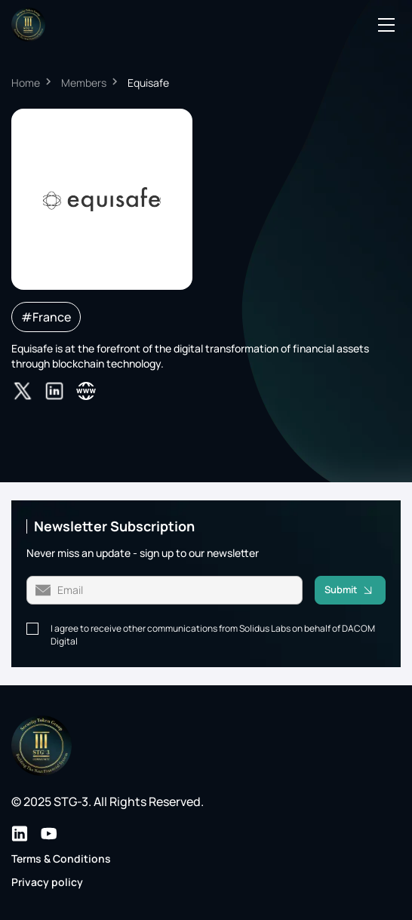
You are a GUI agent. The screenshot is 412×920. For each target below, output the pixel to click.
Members (83, 82)
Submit (355, 590)
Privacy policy (47, 882)
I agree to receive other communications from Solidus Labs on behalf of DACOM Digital (213, 635)
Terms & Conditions (61, 858)
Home (25, 82)
